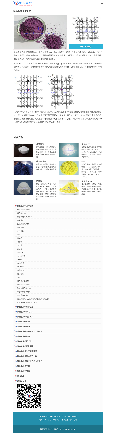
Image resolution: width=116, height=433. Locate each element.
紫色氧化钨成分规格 (24, 307)
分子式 (19, 245)
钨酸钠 (39, 181)
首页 (40, 420)
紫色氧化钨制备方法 (24, 317)
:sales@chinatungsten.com (50, 416)
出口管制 (20, 274)
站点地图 (19, 376)
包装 (19, 277)
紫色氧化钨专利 (22, 366)
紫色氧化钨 (21, 213)
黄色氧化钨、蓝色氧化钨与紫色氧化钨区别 (33, 299)
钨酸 (84, 161)
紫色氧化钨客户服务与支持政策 (28, 331)
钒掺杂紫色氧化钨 (24, 285)
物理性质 (20, 227)
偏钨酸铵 (86, 144)
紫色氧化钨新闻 (22, 336)
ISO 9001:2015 (70, 429)
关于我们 (48, 420)
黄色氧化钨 (87, 181)
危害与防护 (21, 270)
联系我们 (56, 420)
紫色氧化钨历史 (23, 224)
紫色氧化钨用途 (22, 321)
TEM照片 (20, 260)
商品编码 (20, 220)
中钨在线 (61, 429)
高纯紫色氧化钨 (23, 295)
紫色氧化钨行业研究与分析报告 (28, 361)
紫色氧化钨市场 (22, 326)
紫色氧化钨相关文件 (24, 312)
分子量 (19, 249)
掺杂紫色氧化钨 (23, 281)
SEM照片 (20, 263)
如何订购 (73, 420)
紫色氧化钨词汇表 (23, 341)
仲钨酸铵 (40, 144)
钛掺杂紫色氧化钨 (24, 292)
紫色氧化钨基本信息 (24, 206)
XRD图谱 (20, 267)
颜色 (19, 235)
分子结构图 (21, 256)
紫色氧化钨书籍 (22, 371)
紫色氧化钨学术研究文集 (26, 356)
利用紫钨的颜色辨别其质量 (27, 302)
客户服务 (65, 420)
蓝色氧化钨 (41, 161)
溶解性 (19, 242)
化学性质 (20, 231)
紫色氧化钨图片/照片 (24, 346)
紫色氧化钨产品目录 (24, 217)
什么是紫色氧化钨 (24, 210)
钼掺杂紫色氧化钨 (24, 288)
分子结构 (20, 252)
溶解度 (19, 238)
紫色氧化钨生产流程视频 (26, 351)
